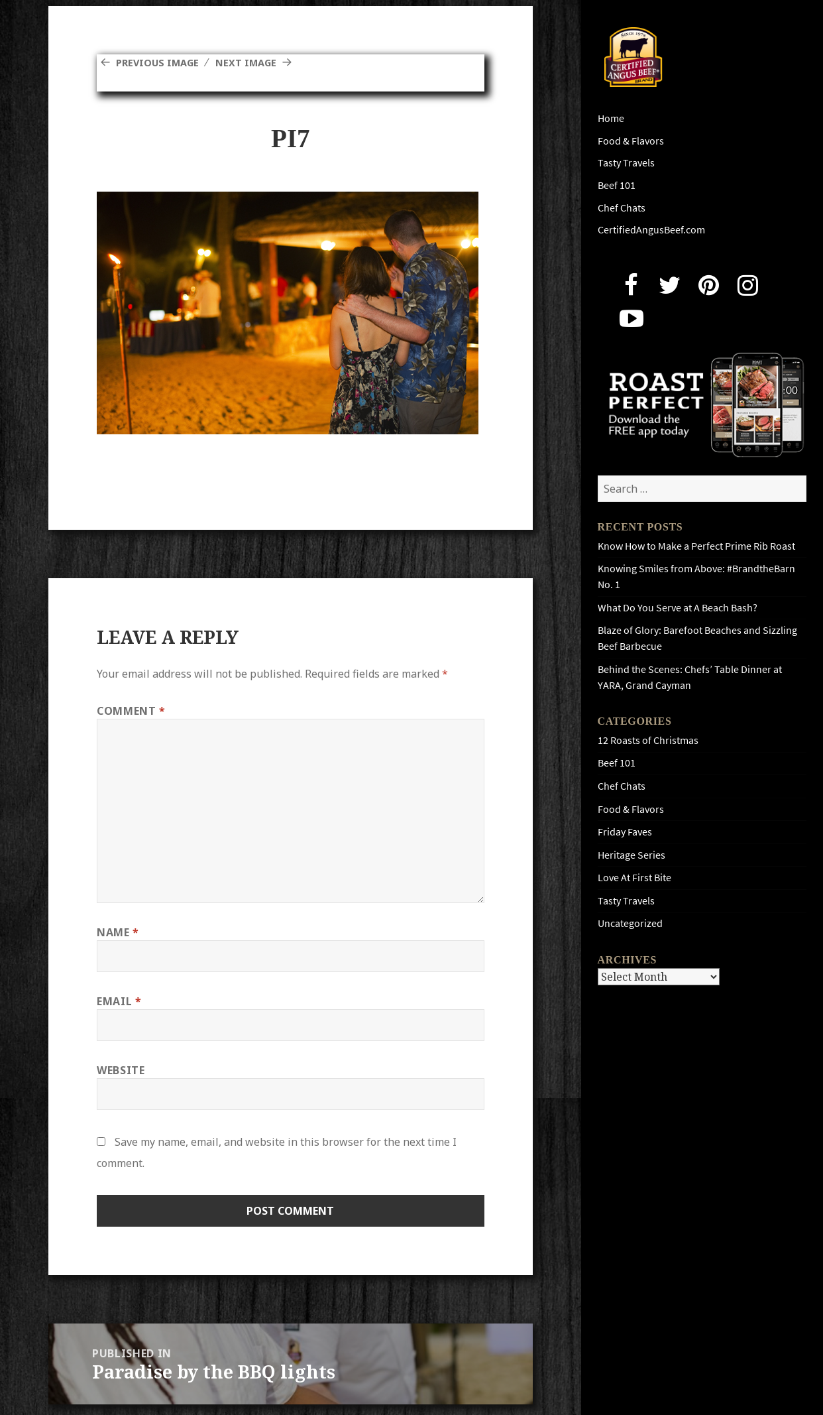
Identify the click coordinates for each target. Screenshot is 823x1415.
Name (118, 932)
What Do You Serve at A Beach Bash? (677, 608)
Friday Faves (625, 832)
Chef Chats (621, 208)
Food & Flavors (631, 141)
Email (119, 1001)
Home (611, 118)
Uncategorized (630, 923)
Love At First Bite (634, 878)
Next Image (256, 62)
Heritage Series (631, 855)
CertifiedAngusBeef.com (651, 230)
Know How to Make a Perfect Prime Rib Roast (696, 546)
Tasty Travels (626, 163)
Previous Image (161, 62)
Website (120, 1070)
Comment (131, 711)
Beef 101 (616, 185)
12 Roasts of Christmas (648, 740)
